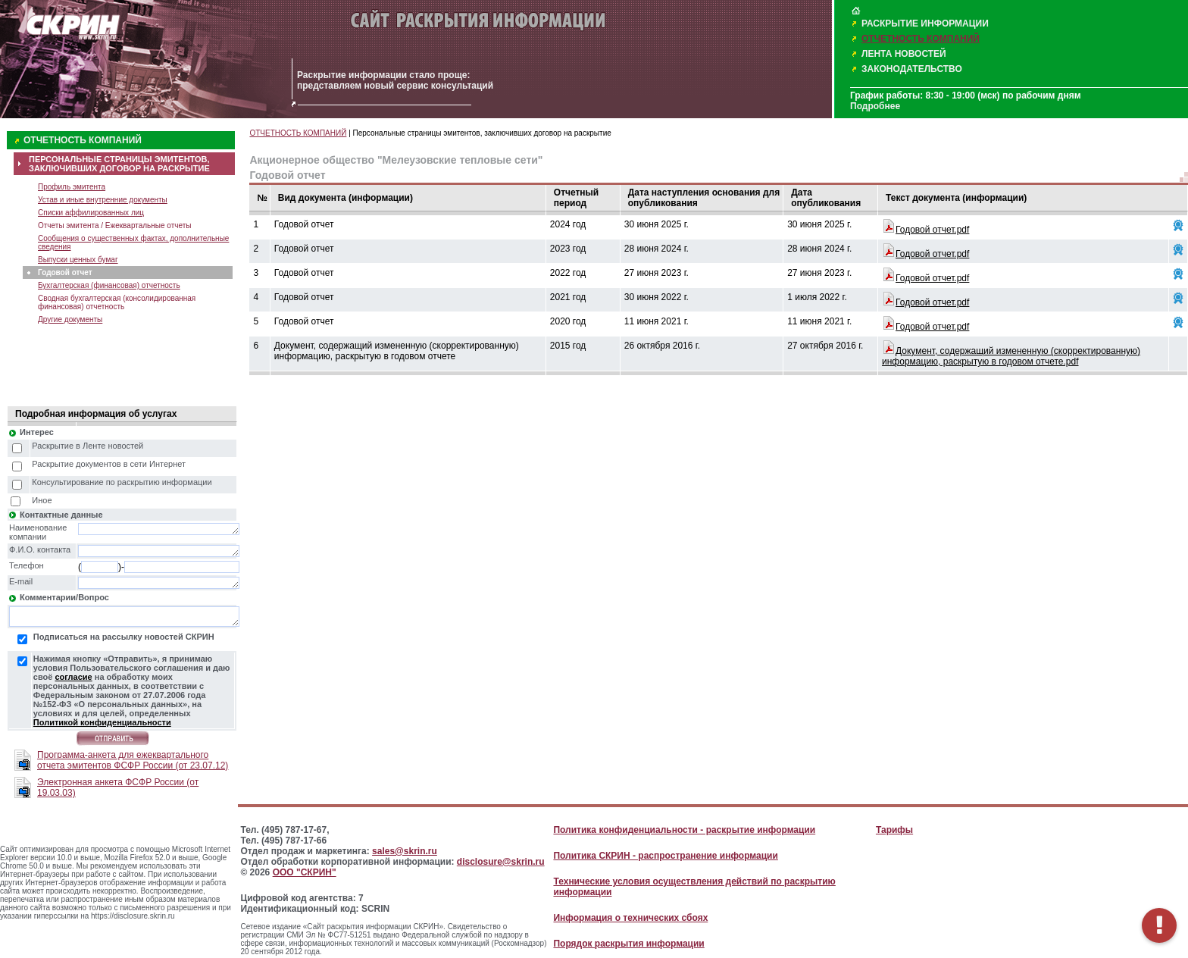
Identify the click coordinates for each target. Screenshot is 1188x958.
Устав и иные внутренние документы (102, 200)
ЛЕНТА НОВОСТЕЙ (903, 54)
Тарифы (894, 830)
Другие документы (70, 319)
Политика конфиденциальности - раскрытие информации (684, 830)
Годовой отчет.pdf (932, 229)
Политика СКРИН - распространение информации (665, 855)
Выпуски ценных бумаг (78, 259)
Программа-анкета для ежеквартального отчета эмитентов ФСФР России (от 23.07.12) (132, 760)
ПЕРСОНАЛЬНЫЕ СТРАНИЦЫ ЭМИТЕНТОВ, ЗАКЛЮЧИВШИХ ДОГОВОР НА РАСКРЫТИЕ (119, 164)
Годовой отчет (65, 272)
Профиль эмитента (71, 187)
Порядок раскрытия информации (628, 943)
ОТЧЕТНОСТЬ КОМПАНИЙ (920, 38)
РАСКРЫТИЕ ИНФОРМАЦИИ (925, 23)
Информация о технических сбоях (630, 918)
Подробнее (875, 106)
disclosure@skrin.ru (501, 861)
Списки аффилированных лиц (91, 212)
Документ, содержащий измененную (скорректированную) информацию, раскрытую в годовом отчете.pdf (1011, 356)
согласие (73, 676)
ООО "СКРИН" (304, 872)
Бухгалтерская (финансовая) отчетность (109, 285)
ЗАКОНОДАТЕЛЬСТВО (911, 69)
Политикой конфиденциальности (102, 722)
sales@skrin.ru (404, 851)
